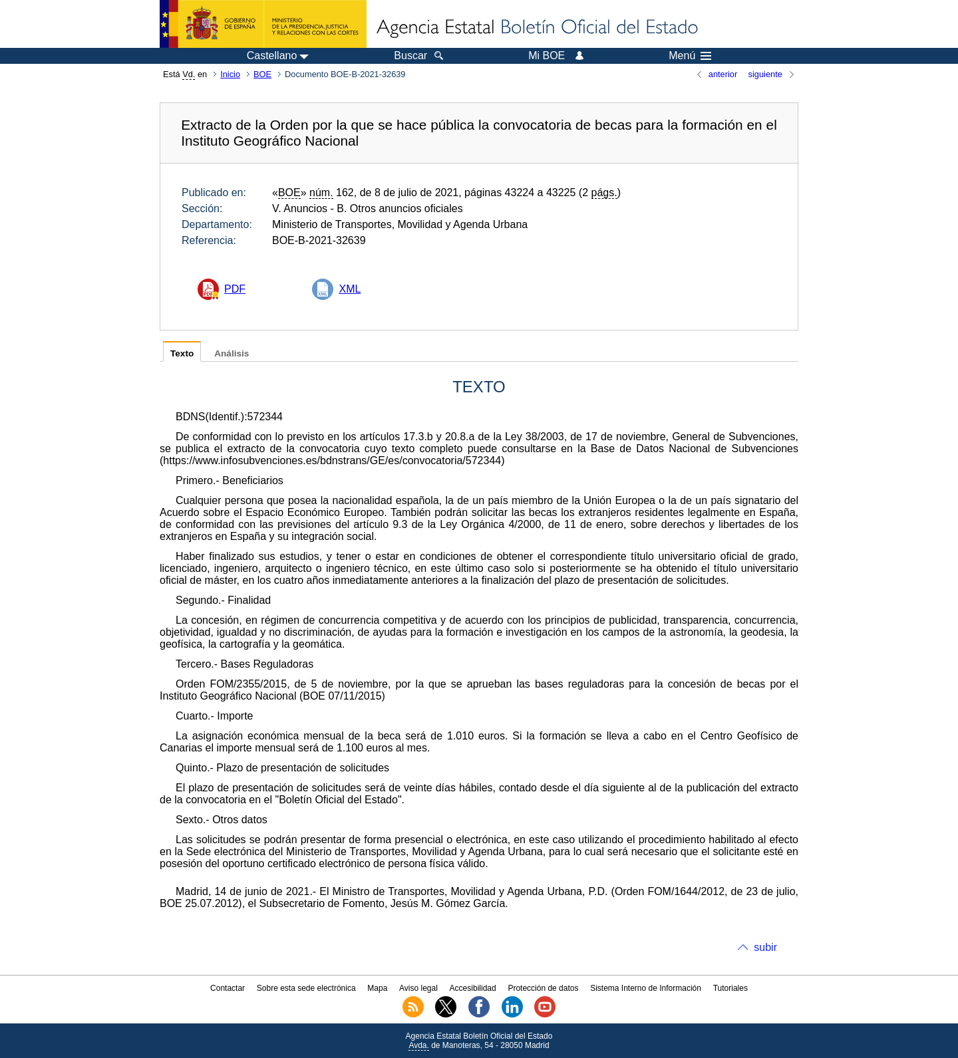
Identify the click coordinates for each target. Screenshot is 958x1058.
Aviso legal (418, 988)
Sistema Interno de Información (645, 988)
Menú (690, 56)
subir (765, 947)
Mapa (377, 988)
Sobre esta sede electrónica (306, 988)
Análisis (231, 353)
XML (350, 289)
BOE (262, 74)
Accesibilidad (473, 988)
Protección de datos (543, 988)
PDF (234, 289)
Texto (182, 353)
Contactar (227, 988)
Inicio (230, 74)
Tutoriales (730, 988)
